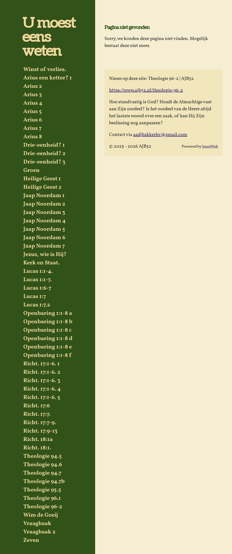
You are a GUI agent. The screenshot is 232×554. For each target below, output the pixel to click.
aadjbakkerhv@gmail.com (160, 134)
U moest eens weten (48, 37)
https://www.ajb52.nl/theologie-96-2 (146, 90)
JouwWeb (210, 146)
